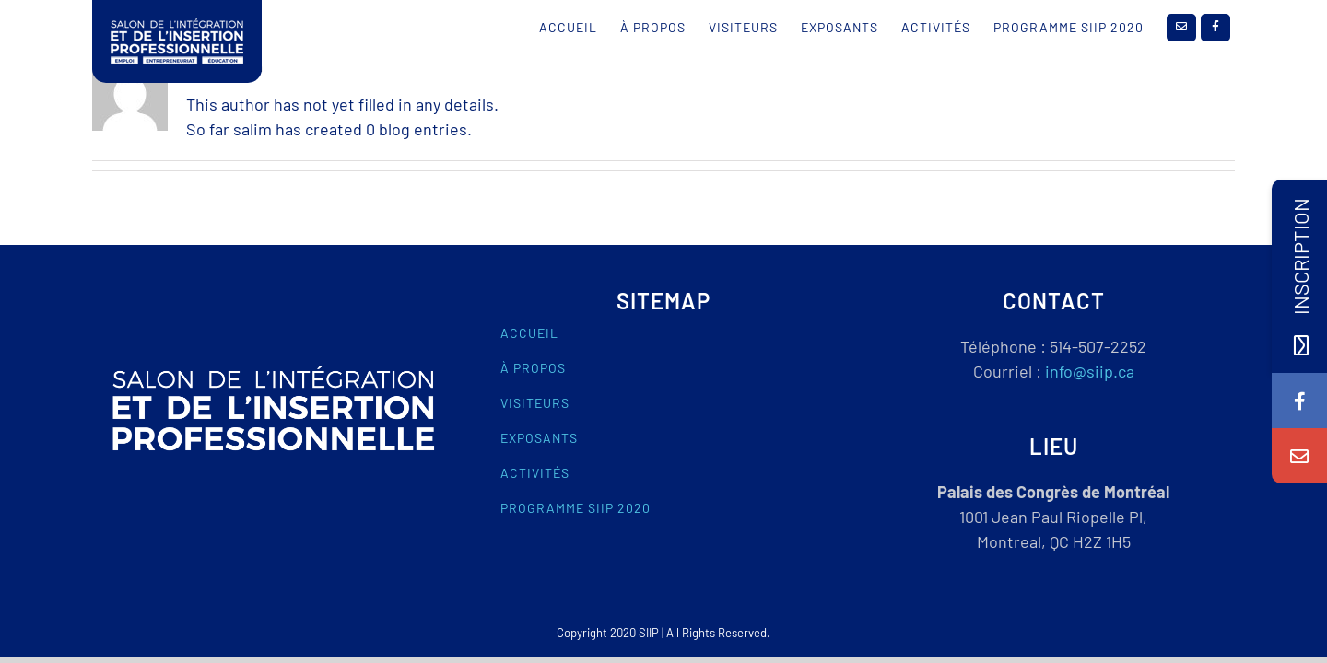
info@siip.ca (1089, 371)
